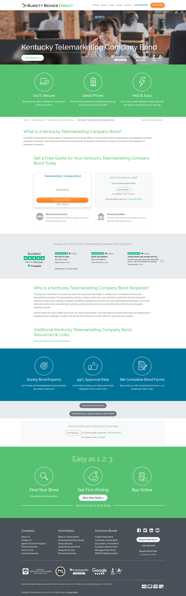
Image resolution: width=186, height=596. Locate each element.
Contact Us (26, 540)
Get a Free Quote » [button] (93, 497)
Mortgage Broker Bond (105, 550)
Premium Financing (67, 553)
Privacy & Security (29, 547)
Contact (127, 5)
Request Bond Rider (148, 551)
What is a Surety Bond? (68, 537)
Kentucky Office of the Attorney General (52, 341)
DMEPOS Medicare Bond (106, 553)
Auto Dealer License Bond (107, 543)
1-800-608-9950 (140, 5)
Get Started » (32, 57)
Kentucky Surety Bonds (152, 120)
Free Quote (158, 5)
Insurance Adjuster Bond (106, 547)
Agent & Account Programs (33, 543)
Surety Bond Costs (66, 550)
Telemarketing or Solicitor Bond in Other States (93, 413)
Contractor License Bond (106, 540)
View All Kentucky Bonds (93, 405)
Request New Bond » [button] (148, 539)
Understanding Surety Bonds (71, 540)
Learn (112, 5)
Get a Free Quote (62, 200)
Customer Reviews (29, 553)
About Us (25, 537)
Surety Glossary (65, 543)
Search (104, 5)
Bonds (96, 5)
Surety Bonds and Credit (69, 547)
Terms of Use (27, 550)
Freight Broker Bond (104, 537)
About (119, 5)
